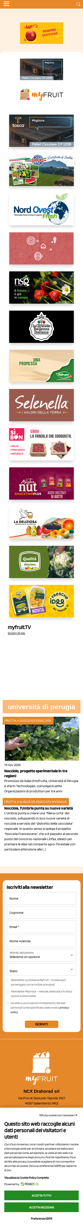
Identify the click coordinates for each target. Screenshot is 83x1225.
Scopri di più (16, 633)
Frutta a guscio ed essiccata (27, 720)
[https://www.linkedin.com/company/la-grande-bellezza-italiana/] (41, 330)
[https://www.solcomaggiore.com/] (41, 251)
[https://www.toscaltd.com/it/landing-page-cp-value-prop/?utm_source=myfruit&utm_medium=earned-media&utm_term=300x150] (41, 134)
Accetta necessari (41, 1207)
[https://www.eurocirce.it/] (41, 173)
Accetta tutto (41, 1195)
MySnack (59, 802)
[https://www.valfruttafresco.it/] (41, 369)
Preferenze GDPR (41, 1218)
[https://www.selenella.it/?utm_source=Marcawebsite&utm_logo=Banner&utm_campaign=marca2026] (41, 408)
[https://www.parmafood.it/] (41, 604)
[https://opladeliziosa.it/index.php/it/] (41, 526)
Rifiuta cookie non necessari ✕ (58, 1115)
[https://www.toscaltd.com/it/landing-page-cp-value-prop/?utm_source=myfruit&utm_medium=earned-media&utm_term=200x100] (41, 69)
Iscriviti (41, 1024)
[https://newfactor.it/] (41, 487)
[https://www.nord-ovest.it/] (41, 212)
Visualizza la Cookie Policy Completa (26, 1177)
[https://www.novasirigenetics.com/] (41, 291)
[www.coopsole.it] (41, 447)
